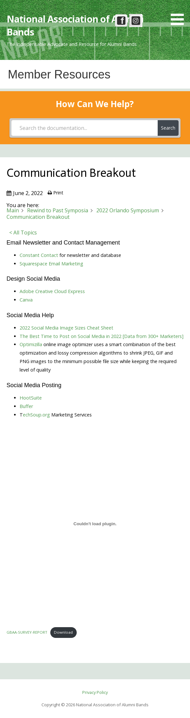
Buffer (26, 406)
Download (63, 632)
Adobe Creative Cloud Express (52, 291)
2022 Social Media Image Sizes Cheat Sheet (66, 328)
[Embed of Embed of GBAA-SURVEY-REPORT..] (95, 523)
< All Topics (23, 232)
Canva (26, 300)
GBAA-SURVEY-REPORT (27, 632)
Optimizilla (31, 344)
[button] (179, 13)
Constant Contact (39, 255)
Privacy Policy (95, 692)
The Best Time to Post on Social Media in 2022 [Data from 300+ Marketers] (101, 336)
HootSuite (31, 398)
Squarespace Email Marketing (51, 263)
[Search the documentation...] (84, 128)
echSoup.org (36, 415)
